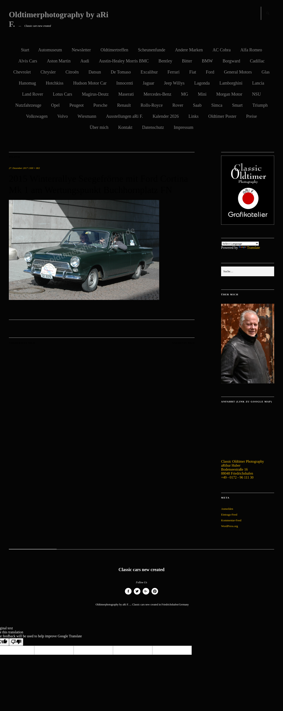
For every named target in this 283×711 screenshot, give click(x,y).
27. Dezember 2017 (18, 168)
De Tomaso (121, 72)
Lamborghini (230, 83)
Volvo (62, 116)
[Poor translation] (16, 642)
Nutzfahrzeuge (28, 105)
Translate (249, 247)
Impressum (183, 127)
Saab (197, 105)
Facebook (128, 594)
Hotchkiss (54, 83)
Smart (237, 105)
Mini (202, 94)
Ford (210, 72)
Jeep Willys (174, 83)
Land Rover (32, 94)
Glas (266, 72)
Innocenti (124, 83)
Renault (124, 105)
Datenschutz (153, 127)
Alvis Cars (27, 60)
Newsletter (81, 49)
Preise (251, 116)
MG (184, 94)
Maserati (126, 94)
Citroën (72, 72)
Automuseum (50, 49)
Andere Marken (189, 49)
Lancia (258, 83)
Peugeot (76, 105)
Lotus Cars (62, 94)
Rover (177, 105)
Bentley (165, 60)
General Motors (238, 72)
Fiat (192, 72)
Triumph (260, 105)
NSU (256, 94)
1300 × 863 (34, 168)
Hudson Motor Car (90, 83)
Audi (84, 60)
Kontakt (125, 127)
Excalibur (149, 72)
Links (193, 116)
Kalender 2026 (166, 116)
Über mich (99, 127)
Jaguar (148, 83)
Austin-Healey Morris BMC (124, 60)
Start (25, 49)
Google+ (146, 594)
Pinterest (154, 594)
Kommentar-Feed (231, 520)
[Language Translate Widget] (240, 244)
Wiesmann (87, 116)
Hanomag (27, 83)
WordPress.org (229, 526)
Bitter (187, 60)
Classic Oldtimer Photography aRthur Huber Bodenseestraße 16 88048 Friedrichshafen (242, 467)
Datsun (94, 72)
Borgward (231, 60)
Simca (216, 105)
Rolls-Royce (152, 105)
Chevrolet (22, 72)
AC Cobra (221, 49)
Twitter (137, 594)
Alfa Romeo (251, 49)
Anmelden (227, 508)
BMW (207, 60)
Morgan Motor (229, 94)
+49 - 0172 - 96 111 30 (237, 477)
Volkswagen (37, 116)
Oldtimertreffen (114, 49)
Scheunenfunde (151, 49)
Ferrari (174, 72)
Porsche (100, 105)
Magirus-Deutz (95, 94)
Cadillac (257, 60)
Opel (55, 105)
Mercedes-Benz (157, 94)
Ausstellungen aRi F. (124, 116)
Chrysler (48, 72)
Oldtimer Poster (222, 116)
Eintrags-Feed (229, 514)
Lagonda (202, 83)
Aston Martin (59, 60)
